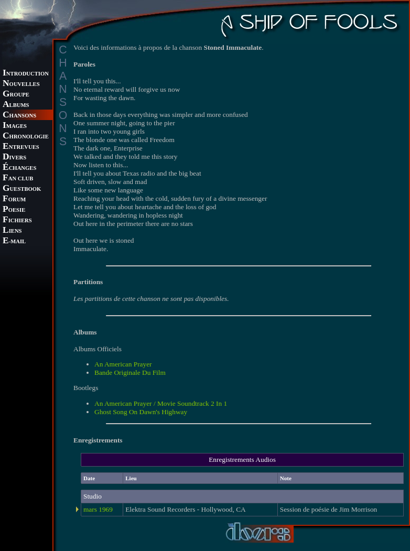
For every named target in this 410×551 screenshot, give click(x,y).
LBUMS (16, 105)
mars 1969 (98, 509)
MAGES (15, 126)
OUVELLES (21, 84)
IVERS (14, 157)
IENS (12, 231)
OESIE (14, 210)
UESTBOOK (22, 189)
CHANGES (19, 168)
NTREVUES (21, 147)
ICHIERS (17, 220)
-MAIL (14, 241)
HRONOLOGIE (26, 136)
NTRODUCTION (26, 74)
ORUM (14, 199)
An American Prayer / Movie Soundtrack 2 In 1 (160, 403)
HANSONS (19, 115)
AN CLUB (18, 178)
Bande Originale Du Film (130, 372)
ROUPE (16, 95)
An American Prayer (123, 364)
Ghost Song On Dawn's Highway (140, 412)
